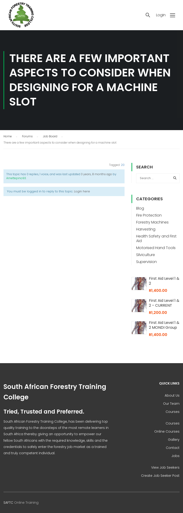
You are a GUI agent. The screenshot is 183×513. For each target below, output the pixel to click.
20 (123, 165)
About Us (172, 395)
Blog (140, 208)
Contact (173, 447)
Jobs (175, 456)
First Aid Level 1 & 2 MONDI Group (164, 325)
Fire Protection (149, 215)
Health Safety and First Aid (156, 238)
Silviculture (145, 254)
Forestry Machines (152, 222)
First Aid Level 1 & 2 (164, 281)
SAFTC (8, 502)
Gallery (174, 439)
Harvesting (145, 229)
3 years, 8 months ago (96, 174)
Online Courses (167, 431)
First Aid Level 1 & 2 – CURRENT (164, 303)
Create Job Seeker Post (160, 475)
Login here (82, 191)
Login (161, 15)
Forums (27, 136)
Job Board (50, 136)
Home (7, 136)
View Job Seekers (165, 467)
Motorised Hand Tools (156, 247)
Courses (173, 411)
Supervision (146, 261)
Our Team (171, 403)
